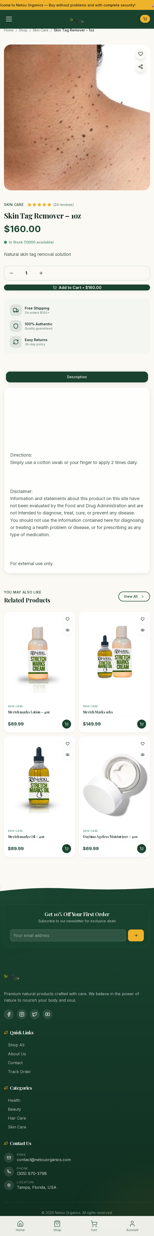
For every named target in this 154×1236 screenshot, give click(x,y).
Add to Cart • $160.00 (77, 287)
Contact (13, 1062)
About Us (15, 1053)
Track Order (17, 1071)
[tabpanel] (77, 480)
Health (12, 1100)
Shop (23, 30)
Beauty (12, 1109)
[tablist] (77, 374)
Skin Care (41, 30)
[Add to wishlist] (67, 619)
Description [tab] (77, 377)
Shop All (14, 1044)
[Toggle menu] (9, 19)
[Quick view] (67, 630)
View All (134, 596)
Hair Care (15, 1118)
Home (9, 30)
